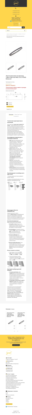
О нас (7, 392)
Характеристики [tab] (18, 114)
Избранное (16, 23)
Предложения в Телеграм (16, 21)
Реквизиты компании (10, 395)
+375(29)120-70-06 (16, 12)
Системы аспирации (10, 379)
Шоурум (7, 401)
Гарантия (7, 399)
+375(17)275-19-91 (16, 14)
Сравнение (16, 25)
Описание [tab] (11, 114)
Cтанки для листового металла (12, 381)
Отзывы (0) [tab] (16, 116)
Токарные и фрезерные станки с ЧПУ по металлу (15, 382)
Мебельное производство (11, 376)
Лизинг (7, 400)
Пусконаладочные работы (11, 388)
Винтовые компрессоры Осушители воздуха (14, 380)
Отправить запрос (10, 106)
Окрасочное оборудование (11, 386)
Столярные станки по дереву (11, 377)
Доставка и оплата (9, 398)
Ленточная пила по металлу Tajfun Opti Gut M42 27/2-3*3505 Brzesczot (10, 314)
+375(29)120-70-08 (16, 10)
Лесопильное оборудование (11, 375)
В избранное (9, 102)
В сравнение (9, 104)
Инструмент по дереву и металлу (12, 387)
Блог (7, 393)
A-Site (19, 412)
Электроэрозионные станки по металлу (13, 383)
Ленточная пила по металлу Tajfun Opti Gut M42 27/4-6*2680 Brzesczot (21, 314)
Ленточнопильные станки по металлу (13, 384)
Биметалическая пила (10, 90)
